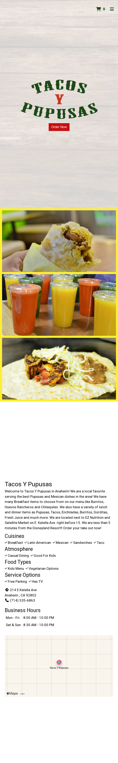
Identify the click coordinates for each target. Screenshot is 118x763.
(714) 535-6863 (20, 600)
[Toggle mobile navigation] (111, 9)
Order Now (59, 127)
